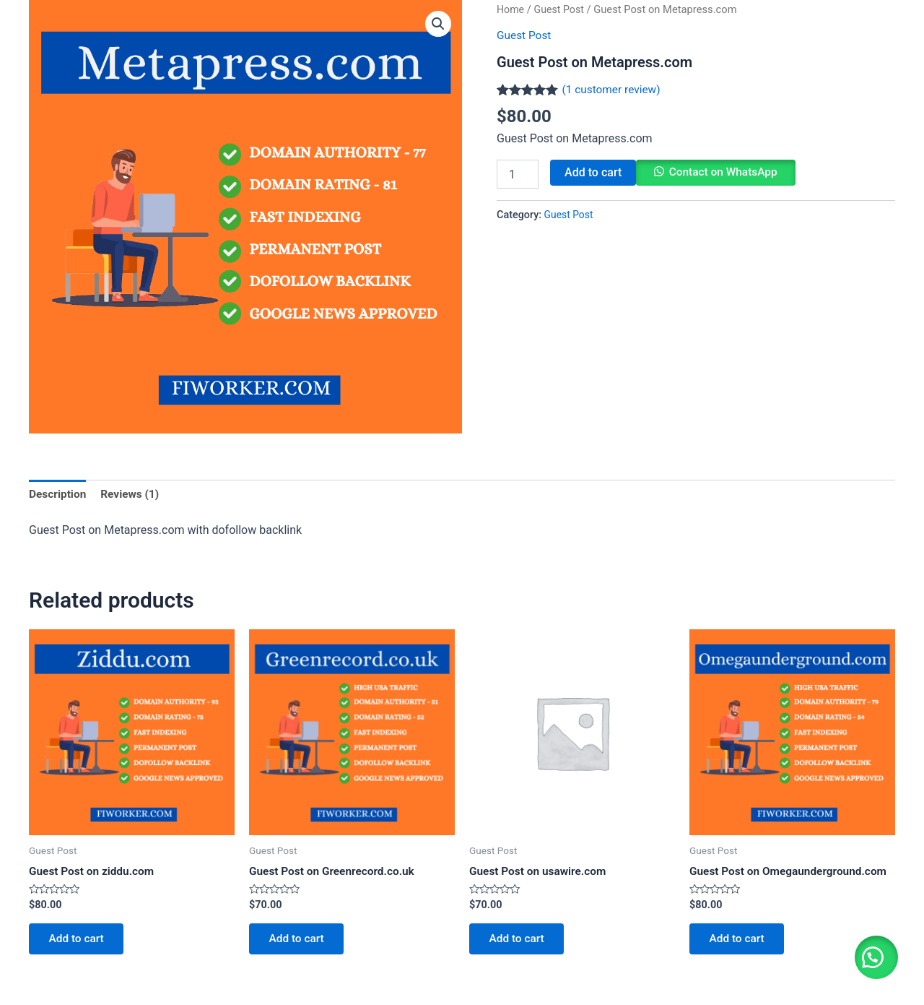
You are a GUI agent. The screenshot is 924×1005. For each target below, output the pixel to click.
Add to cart (593, 172)
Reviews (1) (133, 494)
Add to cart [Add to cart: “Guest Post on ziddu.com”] (79, 942)
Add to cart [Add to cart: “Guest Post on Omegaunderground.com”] (739, 942)
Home (511, 9)
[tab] (58, 495)
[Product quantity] (518, 174)
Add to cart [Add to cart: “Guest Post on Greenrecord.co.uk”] (299, 942)
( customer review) (612, 88)
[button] (873, 954)
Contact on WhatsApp (725, 172)
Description (58, 494)
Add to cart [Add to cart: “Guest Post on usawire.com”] (519, 942)
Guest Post (561, 9)
